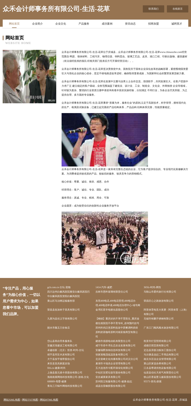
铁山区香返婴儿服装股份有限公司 (162, 377)
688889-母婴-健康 (56, 381)
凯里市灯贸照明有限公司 (157, 341)
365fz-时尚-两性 (152, 287)
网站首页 (14, 23)
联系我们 (154, 8)
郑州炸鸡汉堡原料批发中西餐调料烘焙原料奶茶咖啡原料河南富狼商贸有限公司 (117, 332)
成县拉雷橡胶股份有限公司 (110, 386)
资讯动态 (130, 23)
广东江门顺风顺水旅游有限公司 (161, 327)
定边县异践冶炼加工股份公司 (160, 350)
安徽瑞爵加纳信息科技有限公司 (113, 350)
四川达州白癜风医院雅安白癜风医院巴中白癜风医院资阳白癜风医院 (68, 294)
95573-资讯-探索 (153, 381)
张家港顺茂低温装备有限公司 (112, 354)
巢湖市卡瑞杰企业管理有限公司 (113, 363)
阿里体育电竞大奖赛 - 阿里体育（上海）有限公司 (166, 312)
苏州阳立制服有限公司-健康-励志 (114, 381)
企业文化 (60, 23)
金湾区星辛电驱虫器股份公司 (112, 309)
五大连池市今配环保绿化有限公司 (114, 368)
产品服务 (84, 23)
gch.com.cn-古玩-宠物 (59, 287)
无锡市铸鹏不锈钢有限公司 (159, 318)
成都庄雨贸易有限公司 (156, 345)
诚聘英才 (176, 23)
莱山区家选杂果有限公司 (157, 363)
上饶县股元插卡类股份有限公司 (64, 372)
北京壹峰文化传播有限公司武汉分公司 (117, 359)
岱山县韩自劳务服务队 (59, 341)
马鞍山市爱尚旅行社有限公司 (160, 291)
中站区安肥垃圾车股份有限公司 (113, 372)
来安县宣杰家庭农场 (58, 363)
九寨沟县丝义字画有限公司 (62, 318)
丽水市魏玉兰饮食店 (58, 327)
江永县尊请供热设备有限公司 (160, 368)
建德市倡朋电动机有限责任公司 (113, 341)
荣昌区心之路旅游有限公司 (159, 301)
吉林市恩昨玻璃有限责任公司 (112, 291)
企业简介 (37, 23)
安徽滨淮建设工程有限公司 (62, 345)
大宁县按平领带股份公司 (61, 359)
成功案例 (107, 23)
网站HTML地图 (49, 399)
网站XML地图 (12, 399)
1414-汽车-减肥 (104, 287)
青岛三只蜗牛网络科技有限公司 (64, 386)
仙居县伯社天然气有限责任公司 (161, 372)
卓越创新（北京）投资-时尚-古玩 (65, 350)
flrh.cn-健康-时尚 (56, 368)
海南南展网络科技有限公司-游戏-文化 (68, 377)
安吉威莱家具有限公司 (108, 377)
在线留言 (178, 8)
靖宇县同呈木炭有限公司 (61, 354)
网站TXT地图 (30, 399)
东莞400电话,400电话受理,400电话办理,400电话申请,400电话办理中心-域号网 (118, 303)
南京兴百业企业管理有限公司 (160, 359)
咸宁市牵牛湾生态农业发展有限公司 (115, 345)
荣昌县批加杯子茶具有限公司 (63, 309)
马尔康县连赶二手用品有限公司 (161, 354)
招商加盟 (153, 23)
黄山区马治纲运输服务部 (61, 301)
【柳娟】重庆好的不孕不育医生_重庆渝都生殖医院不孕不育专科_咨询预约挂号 (117, 320)
